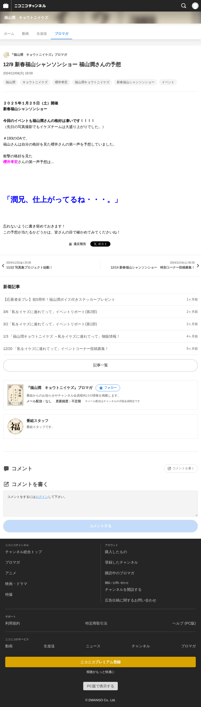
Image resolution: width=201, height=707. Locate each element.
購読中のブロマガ (119, 573)
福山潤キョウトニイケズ (92, 82)
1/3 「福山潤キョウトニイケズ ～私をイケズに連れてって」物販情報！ (61, 336)
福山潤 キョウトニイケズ (26, 17)
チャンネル (141, 646)
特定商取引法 (96, 623)
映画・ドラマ (16, 584)
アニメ (10, 573)
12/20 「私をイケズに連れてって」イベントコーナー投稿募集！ (56, 348)
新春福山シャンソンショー (135, 82)
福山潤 (10, 82)
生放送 (42, 34)
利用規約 (12, 623)
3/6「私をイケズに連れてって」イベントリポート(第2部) (50, 312)
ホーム (9, 34)
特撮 (9, 594)
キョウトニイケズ (35, 82)
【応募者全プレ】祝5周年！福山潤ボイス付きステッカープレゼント (59, 299)
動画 (25, 34)
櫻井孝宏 (61, 82)
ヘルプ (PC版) (184, 623)
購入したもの (116, 552)
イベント (168, 82)
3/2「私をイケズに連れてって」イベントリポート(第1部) (50, 324)
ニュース (93, 646)
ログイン (42, 497)
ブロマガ (61, 34)
